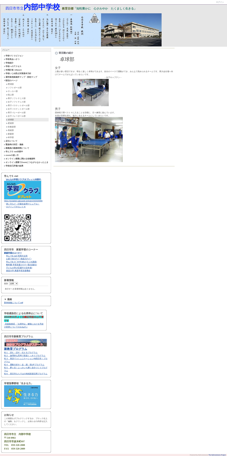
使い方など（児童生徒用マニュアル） (23, 204)
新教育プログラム (15, 348)
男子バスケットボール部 (18, 105)
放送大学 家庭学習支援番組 (18, 270)
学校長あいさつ (11, 59)
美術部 (10, 130)
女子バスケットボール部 (18, 109)
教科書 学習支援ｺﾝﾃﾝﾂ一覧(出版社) (21, 265)
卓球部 (10, 120)
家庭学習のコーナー (13, 253)
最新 (11, 283)
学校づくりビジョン (13, 56)
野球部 (10, 84)
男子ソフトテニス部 (16, 98)
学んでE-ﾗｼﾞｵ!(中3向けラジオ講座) (21, 262)
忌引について (10, 141)
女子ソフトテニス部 (16, 102)
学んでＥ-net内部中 (13, 151)
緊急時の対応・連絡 (13, 144)
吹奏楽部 (11, 127)
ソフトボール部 (14, 87)
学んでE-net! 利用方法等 (17, 256)
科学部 (10, 137)
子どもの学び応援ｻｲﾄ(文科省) (19, 268)
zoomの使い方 (11, 155)
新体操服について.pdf (13, 302)
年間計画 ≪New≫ (13, 70)
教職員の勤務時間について (16, 148)
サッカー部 (12, 91)
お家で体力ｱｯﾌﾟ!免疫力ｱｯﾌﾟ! (18, 259)
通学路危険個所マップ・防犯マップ (20, 77)
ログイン (220, 2)
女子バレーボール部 (16, 116)
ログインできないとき (16, 207)
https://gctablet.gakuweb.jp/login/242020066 (23, 201)
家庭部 (10, 134)
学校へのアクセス (12, 66)
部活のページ (10, 80)
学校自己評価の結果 (13, 166)
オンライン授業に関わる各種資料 (19, 159)
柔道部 (10, 123)
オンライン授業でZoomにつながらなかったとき (26, 162)
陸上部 (10, 95)
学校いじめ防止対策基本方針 (17, 73)
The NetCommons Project (217, 455)
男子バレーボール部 (16, 112)
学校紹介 (8, 63)
